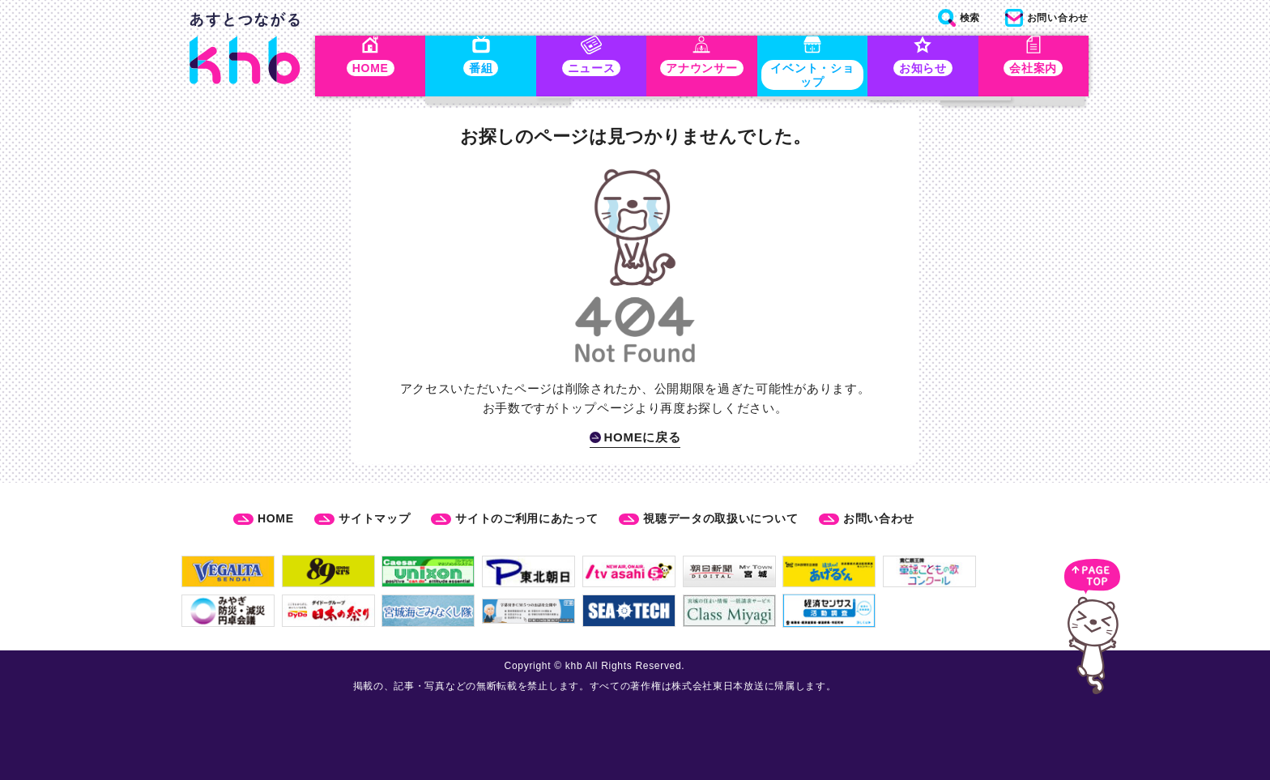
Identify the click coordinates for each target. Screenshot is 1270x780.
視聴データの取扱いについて (720, 518)
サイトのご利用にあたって (526, 518)
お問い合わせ (878, 518)
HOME (276, 518)
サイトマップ (374, 518)
